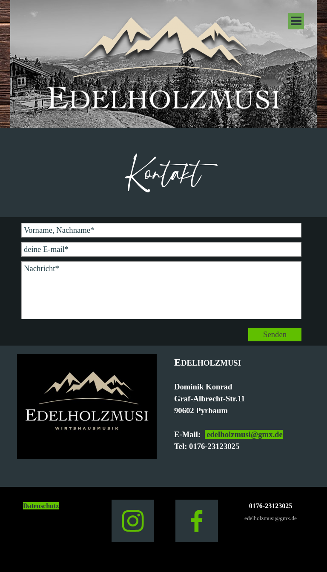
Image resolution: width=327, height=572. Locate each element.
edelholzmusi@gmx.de (244, 434)
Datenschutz (41, 505)
